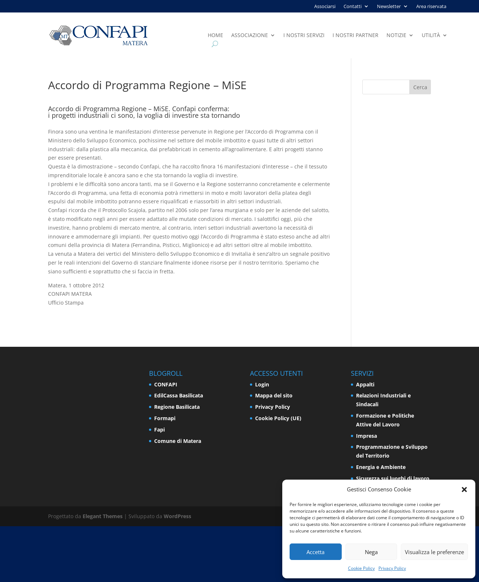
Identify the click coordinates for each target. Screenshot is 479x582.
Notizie (396, 36)
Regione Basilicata (177, 406)
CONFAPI (165, 384)
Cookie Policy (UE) (278, 418)
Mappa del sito (274, 395)
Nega (371, 552)
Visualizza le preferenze (434, 552)
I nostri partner (355, 36)
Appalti (365, 384)
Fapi (159, 429)
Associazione (249, 36)
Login (262, 384)
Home (215, 36)
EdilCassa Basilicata (178, 395)
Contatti (353, 7)
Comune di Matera (177, 440)
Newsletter (389, 7)
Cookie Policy (361, 568)
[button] (464, 489)
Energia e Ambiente (381, 466)
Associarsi (324, 7)
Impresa (366, 435)
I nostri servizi (303, 36)
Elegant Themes (103, 516)
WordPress (177, 516)
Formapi (164, 418)
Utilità (431, 36)
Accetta (315, 552)
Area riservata (431, 7)
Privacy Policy (392, 568)
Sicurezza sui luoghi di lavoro (392, 478)
